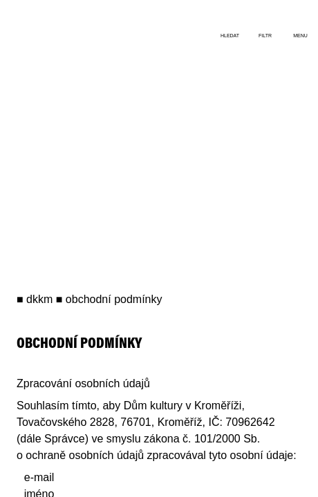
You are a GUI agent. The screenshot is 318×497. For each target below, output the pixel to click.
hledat (230, 35)
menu (300, 35)
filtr (265, 35)
